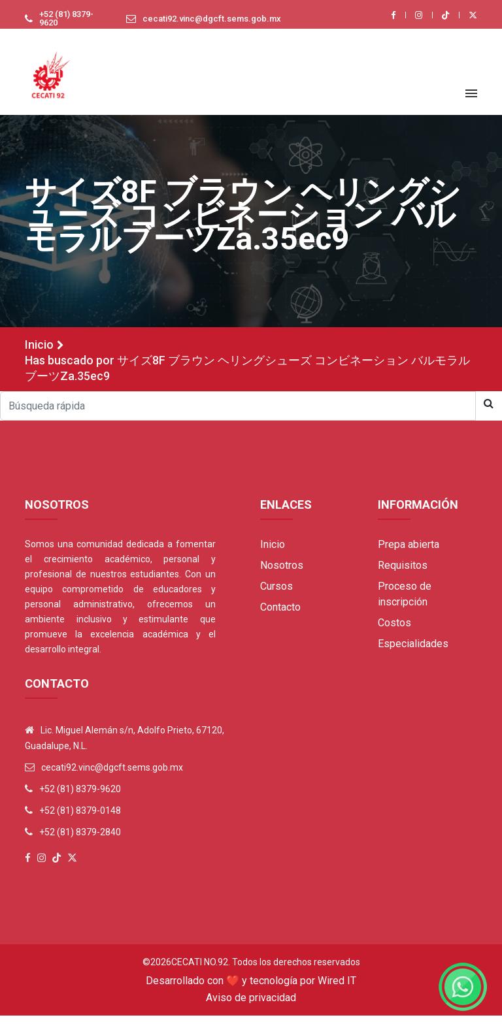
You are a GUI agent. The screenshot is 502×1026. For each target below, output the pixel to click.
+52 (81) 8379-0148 (80, 821)
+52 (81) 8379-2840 (80, 842)
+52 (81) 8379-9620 (56, 23)
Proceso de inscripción (404, 604)
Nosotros (281, 575)
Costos (394, 633)
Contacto (280, 617)
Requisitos (402, 575)
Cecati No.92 (199, 972)
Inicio (39, 355)
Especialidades (413, 654)
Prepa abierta (408, 555)
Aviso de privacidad (251, 1008)
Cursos (276, 596)
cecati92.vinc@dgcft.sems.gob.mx (206, 23)
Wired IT (337, 991)
